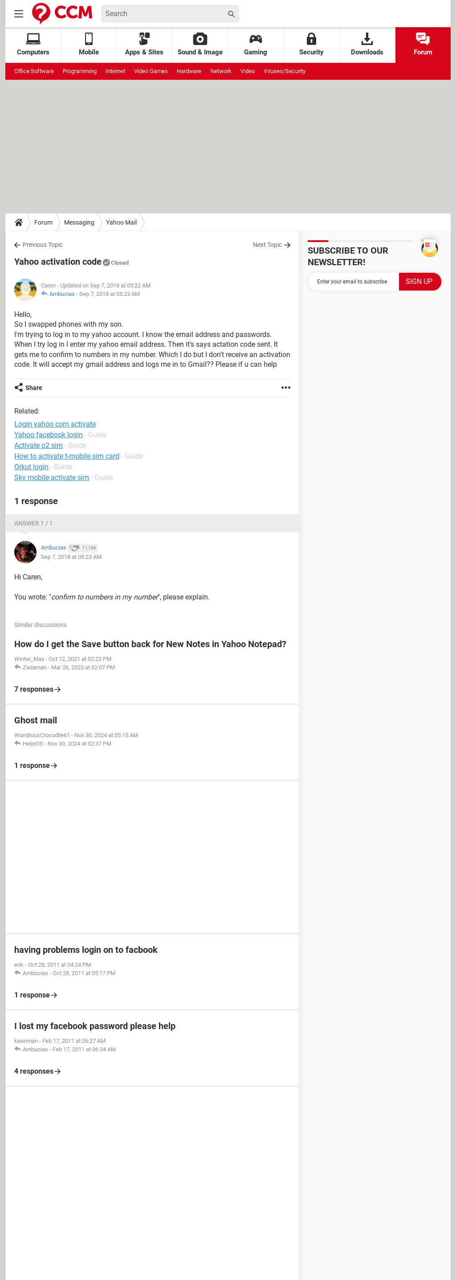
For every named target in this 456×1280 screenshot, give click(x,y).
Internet (115, 71)
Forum (423, 44)
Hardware (189, 71)
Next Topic (267, 244)
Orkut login (31, 467)
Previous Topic (43, 244)
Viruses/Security (284, 71)
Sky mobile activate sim (51, 477)
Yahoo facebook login (48, 435)
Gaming (255, 44)
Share (33, 387)
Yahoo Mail (121, 222)
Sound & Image (200, 44)
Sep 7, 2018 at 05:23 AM (109, 294)
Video (247, 71)
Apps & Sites (144, 44)
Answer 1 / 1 (33, 523)
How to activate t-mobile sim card (66, 456)
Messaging (79, 222)
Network (221, 71)
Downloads (367, 44)
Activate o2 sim (38, 445)
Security (311, 44)
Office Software (34, 71)
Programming (80, 71)
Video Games (151, 71)
